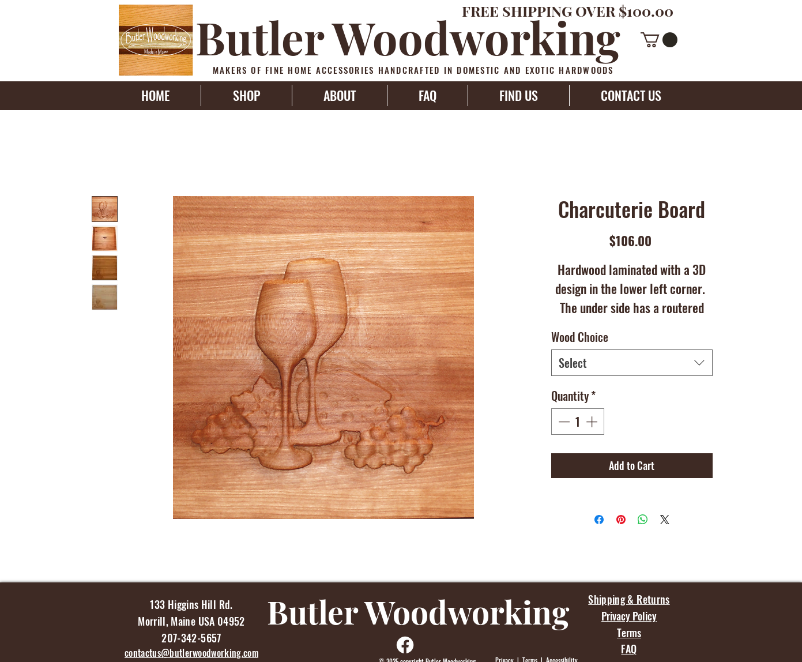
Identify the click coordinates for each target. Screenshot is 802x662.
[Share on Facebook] (599, 519)
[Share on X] (665, 519)
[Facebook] (405, 645)
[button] (659, 39)
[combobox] (632, 362)
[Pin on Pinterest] (621, 519)
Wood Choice (579, 336)
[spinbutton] (578, 421)
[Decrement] (563, 421)
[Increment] (593, 421)
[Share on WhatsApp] (643, 519)
